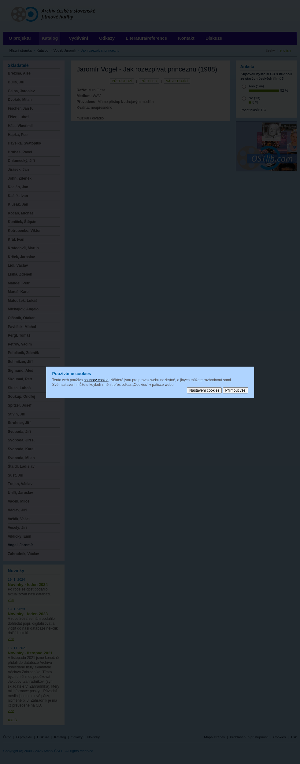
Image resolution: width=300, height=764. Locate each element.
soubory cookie (96, 380)
